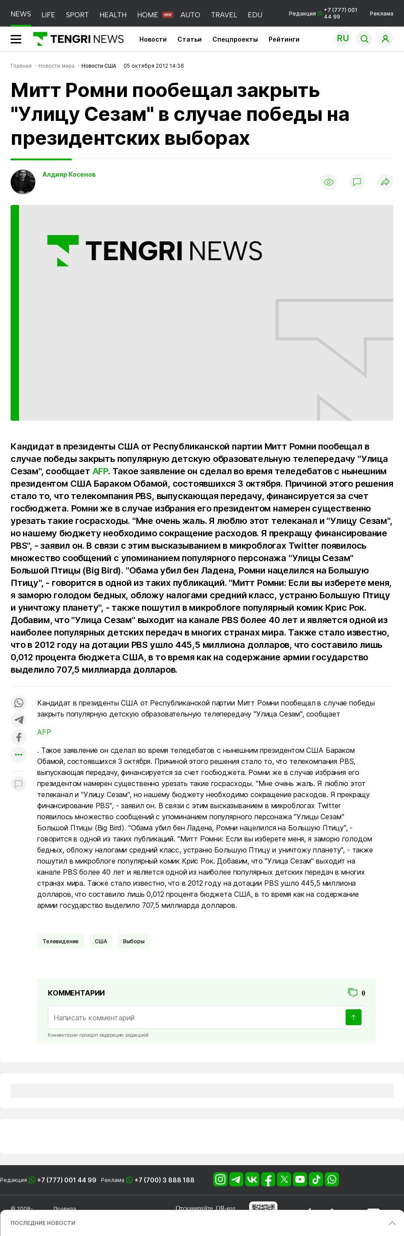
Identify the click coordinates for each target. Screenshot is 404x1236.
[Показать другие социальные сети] (19, 755)
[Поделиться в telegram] (19, 720)
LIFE (48, 15)
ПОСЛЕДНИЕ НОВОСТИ (43, 1223)
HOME (147, 15)
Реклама (381, 13)
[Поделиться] (385, 182)
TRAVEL (224, 15)
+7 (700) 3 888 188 (165, 1180)
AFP (100, 471)
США (101, 941)
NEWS (21, 14)
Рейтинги (284, 39)
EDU (255, 15)
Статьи (189, 39)
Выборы (134, 941)
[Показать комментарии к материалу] (19, 784)
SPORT (77, 15)
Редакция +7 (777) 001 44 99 (323, 13)
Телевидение (60, 941)
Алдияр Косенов (69, 174)
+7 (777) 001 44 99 (66, 1180)
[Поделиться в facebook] (19, 738)
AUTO (190, 15)
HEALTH (113, 15)
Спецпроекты (235, 39)
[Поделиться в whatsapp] (19, 703)
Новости (153, 39)
